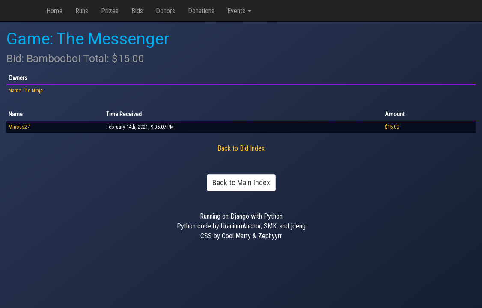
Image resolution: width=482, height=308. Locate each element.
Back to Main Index (241, 182)
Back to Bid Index (241, 148)
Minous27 (19, 127)
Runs (81, 11)
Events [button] (239, 11)
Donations (201, 11)
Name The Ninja (26, 91)
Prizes (110, 11)
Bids (137, 11)
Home (54, 11)
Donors (165, 11)
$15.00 (392, 127)
